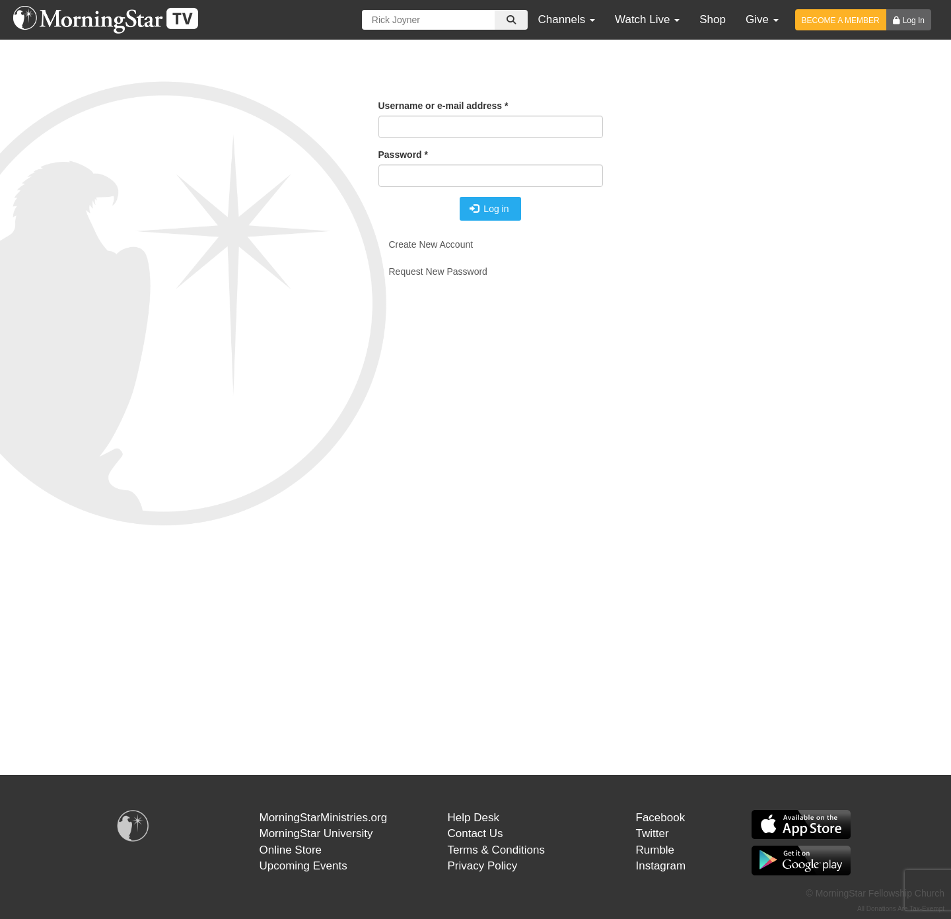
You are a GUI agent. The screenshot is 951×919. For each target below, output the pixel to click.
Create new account (431, 244)
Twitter (652, 833)
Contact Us (475, 833)
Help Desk (473, 817)
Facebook (661, 817)
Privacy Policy (483, 866)
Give (762, 19)
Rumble (655, 850)
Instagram (661, 866)
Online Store (291, 850)
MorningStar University (316, 833)
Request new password (438, 271)
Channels (566, 19)
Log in (489, 208)
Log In (914, 20)
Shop (712, 19)
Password (403, 154)
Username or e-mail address (443, 105)
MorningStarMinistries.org (324, 817)
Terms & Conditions (496, 850)
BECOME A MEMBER (841, 20)
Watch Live (647, 19)
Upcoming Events (303, 866)
